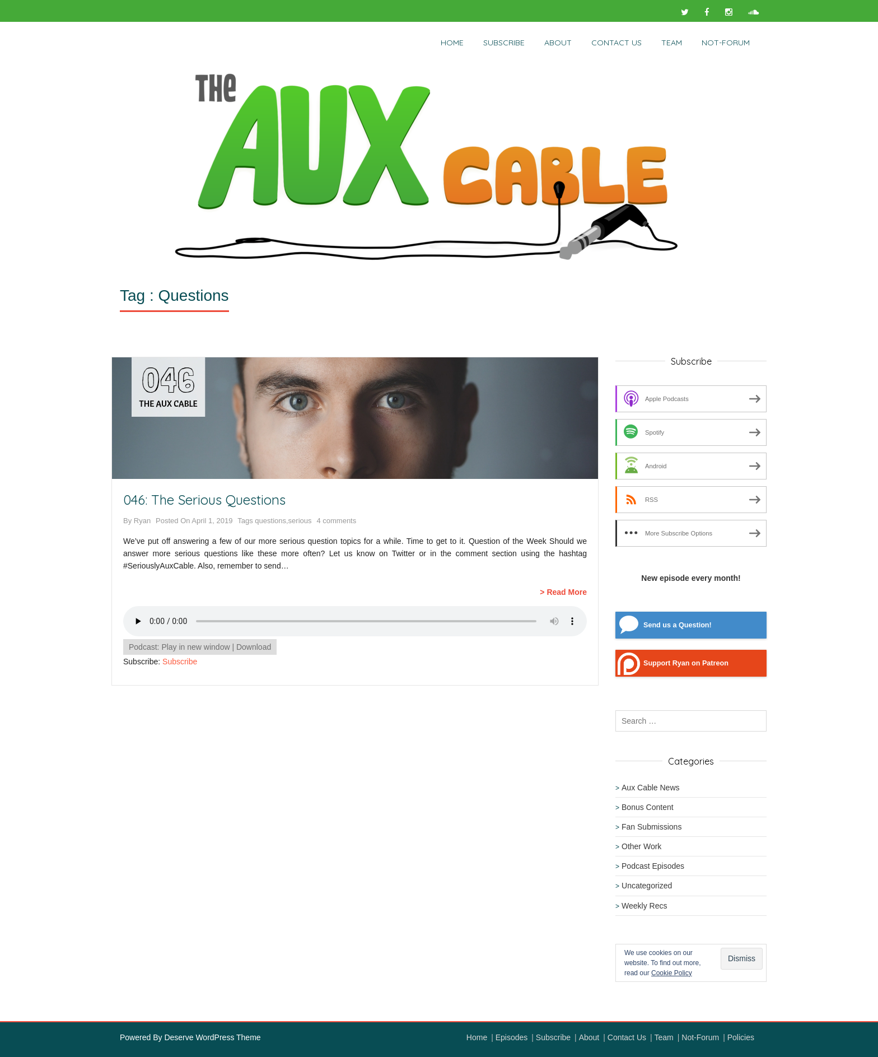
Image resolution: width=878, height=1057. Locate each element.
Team (671, 43)
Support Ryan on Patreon (685, 663)
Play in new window (195, 646)
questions (270, 520)
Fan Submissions (651, 826)
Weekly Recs (644, 905)
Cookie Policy (671, 973)
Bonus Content (648, 807)
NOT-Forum (726, 43)
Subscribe (504, 43)
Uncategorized (647, 885)
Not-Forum (700, 1037)
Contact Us (616, 43)
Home (452, 43)
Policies (740, 1037)
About (558, 43)
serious (300, 520)
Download (253, 646)
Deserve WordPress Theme (212, 1037)
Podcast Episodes (653, 866)
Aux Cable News (651, 787)
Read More (567, 592)
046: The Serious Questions (204, 499)
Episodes (512, 1037)
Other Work (641, 846)
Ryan (142, 520)
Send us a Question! (677, 625)
